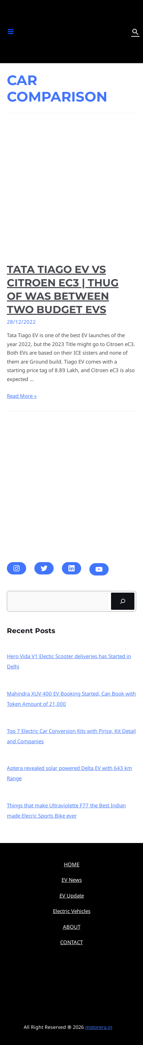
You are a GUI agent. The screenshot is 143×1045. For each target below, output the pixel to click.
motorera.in (98, 1027)
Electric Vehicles (71, 910)
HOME (71, 864)
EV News (72, 879)
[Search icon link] (135, 31)
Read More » (22, 395)
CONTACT (71, 942)
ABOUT (71, 926)
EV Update (71, 895)
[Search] (122, 601)
